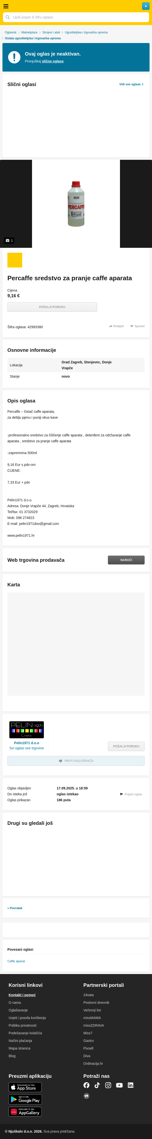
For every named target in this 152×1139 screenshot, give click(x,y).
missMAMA (92, 1018)
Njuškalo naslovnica (76, 6)
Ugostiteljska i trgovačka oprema (86, 32)
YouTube (119, 1085)
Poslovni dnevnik (96, 1003)
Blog (12, 1056)
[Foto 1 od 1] (14, 260)
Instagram (108, 1085)
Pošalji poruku (52, 307)
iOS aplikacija (25, 1087)
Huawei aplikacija (25, 1112)
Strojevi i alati (51, 32)
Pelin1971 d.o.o (26, 743)
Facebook (86, 1085)
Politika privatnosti (22, 1025)
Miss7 (88, 1033)
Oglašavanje (18, 1010)
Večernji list (92, 1010)
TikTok (97, 1085)
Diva (87, 1056)
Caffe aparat (16, 961)
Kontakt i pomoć (22, 995)
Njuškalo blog (86, 1096)
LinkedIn (131, 1085)
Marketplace (29, 32)
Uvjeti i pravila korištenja (27, 1018)
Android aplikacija (25, 1099)
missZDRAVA (94, 1025)
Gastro (89, 1041)
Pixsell (88, 1048)
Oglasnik (11, 32)
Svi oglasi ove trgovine (26, 748)
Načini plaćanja (20, 1041)
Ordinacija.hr (93, 1063)
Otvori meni (6, 6)
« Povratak (14, 908)
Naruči (126, 560)
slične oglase (53, 61)
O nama (15, 1003)
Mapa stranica (19, 1048)
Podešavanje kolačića (25, 1033)
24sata (89, 995)
